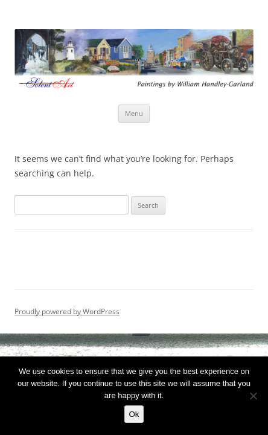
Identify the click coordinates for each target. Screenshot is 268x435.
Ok (134, 414)
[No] (253, 396)
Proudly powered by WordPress (67, 311)
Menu (134, 113)
